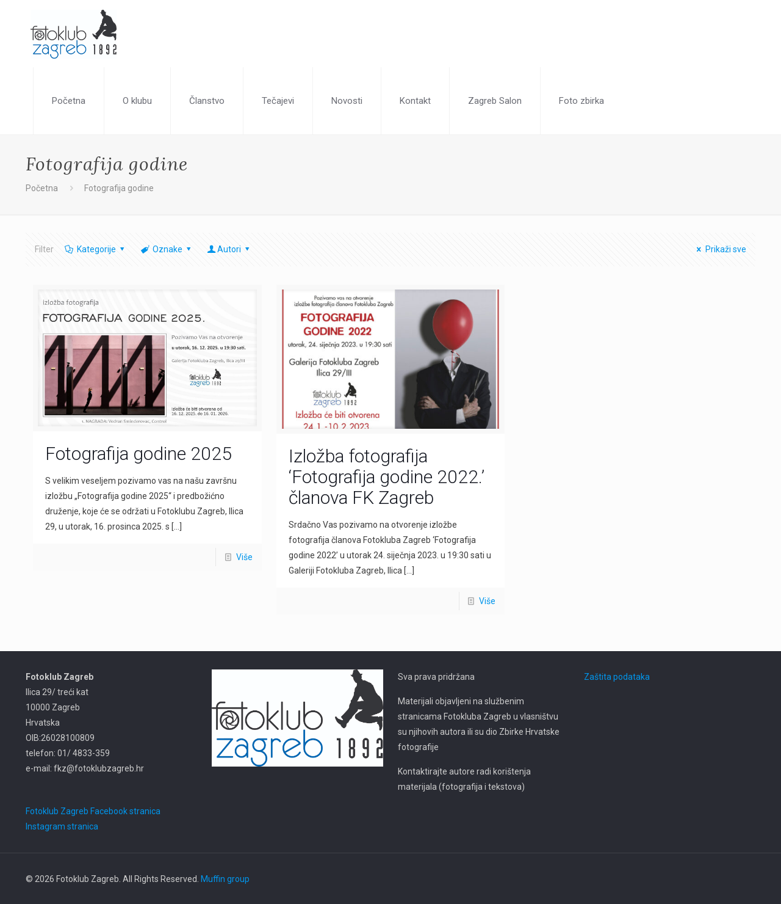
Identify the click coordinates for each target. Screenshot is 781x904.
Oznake (166, 249)
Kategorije (95, 249)
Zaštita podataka (617, 677)
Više (244, 557)
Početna (42, 188)
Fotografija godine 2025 (138, 453)
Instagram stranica (62, 826)
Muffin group (225, 879)
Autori (229, 249)
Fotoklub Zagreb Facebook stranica (93, 811)
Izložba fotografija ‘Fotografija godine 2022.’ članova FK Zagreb (386, 476)
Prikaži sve (719, 249)
